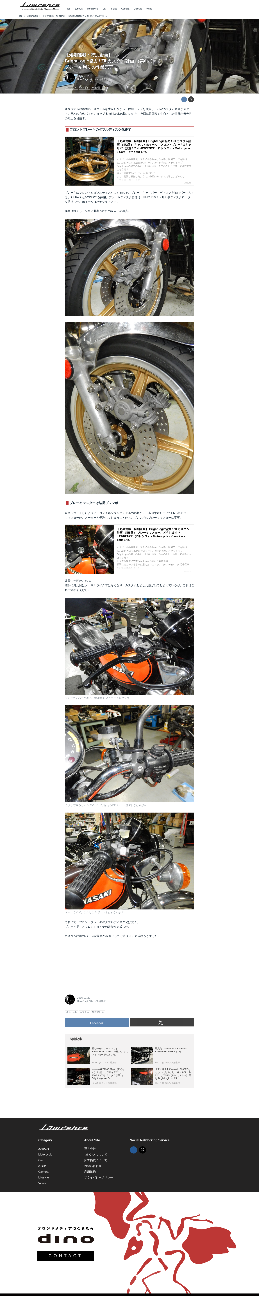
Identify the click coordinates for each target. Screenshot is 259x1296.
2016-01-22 (83, 75)
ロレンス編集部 (97, 79)
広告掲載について (95, 1160)
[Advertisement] (92, 965)
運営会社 (90, 1148)
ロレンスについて (95, 1154)
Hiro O (81, 79)
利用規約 (90, 1171)
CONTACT (66, 1255)
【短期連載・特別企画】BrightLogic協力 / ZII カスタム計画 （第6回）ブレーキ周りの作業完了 (110, 60)
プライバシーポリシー (98, 1177)
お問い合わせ (92, 1166)
